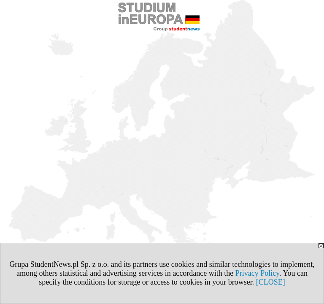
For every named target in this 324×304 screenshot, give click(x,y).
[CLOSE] (270, 282)
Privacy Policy (257, 273)
